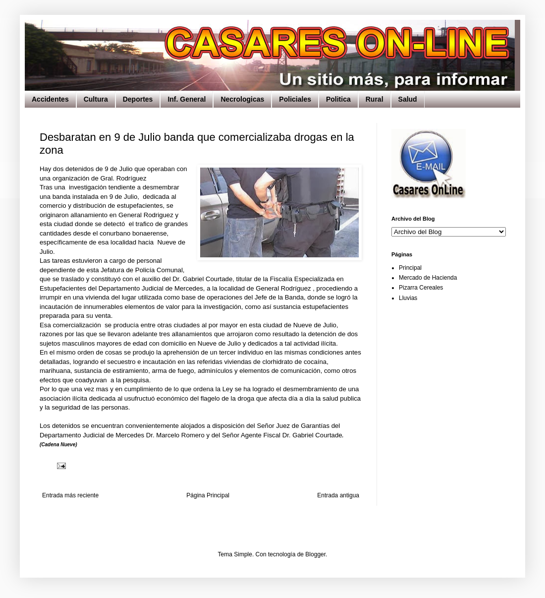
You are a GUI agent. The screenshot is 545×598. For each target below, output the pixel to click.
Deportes (138, 99)
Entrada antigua (338, 495)
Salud (407, 99)
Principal (410, 267)
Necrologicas (242, 99)
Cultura (96, 99)
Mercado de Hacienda (428, 277)
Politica (338, 99)
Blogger (315, 554)
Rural (374, 99)
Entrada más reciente (70, 495)
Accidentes (50, 99)
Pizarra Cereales (421, 287)
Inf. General (186, 99)
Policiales (295, 99)
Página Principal (207, 495)
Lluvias (408, 298)
